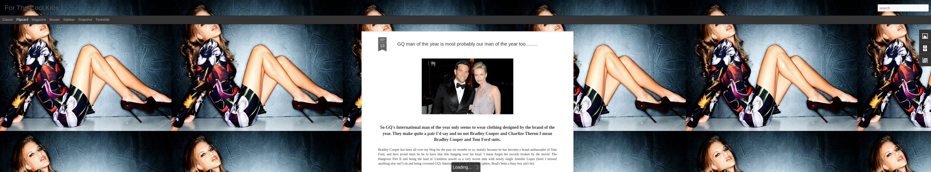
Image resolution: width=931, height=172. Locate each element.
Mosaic (54, 20)
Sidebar (69, 20)
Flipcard (22, 20)
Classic (7, 20)
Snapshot (85, 20)
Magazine (39, 20)
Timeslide (103, 20)
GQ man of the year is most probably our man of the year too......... (467, 44)
